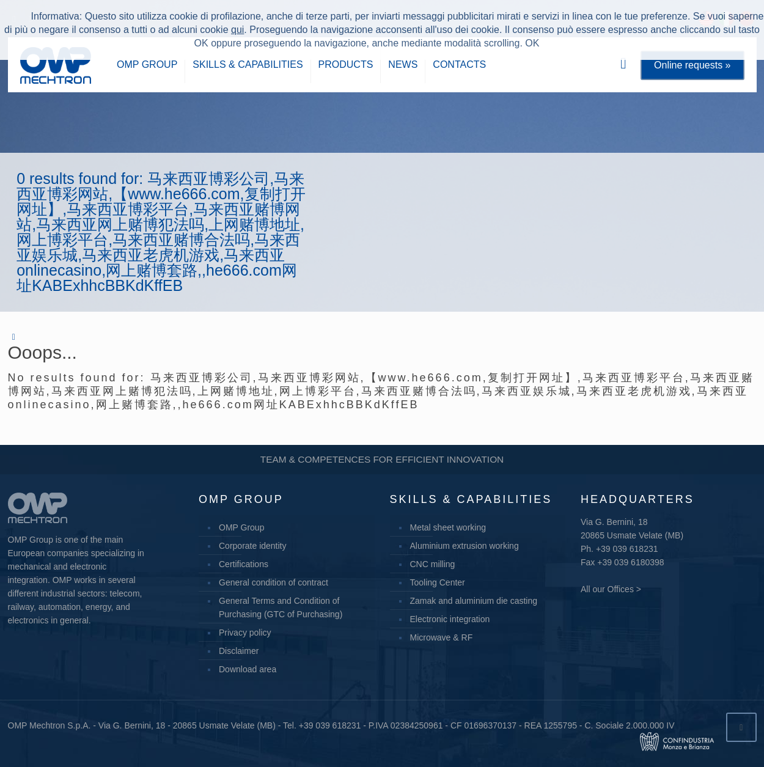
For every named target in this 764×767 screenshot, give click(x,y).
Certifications (243, 564)
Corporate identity (253, 546)
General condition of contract (273, 582)
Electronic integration (450, 619)
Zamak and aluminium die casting (474, 601)
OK (532, 43)
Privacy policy (245, 632)
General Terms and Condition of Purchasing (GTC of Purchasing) (280, 607)
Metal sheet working (448, 527)
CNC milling (432, 564)
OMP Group (241, 527)
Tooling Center (437, 582)
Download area (247, 669)
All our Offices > (611, 589)
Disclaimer (239, 651)
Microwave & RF (441, 637)
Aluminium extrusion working (464, 546)
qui (237, 29)
